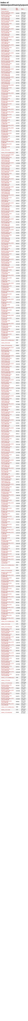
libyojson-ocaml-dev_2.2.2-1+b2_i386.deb (7, 404)
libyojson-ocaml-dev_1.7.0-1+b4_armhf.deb (7, 653)
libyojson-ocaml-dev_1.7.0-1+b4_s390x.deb (7, 669)
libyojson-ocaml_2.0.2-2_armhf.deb (6, 605)
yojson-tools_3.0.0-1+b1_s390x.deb (5, 177)
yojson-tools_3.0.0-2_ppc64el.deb (5, 139)
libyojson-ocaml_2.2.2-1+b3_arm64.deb (6, 262)
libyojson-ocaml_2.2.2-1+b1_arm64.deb (6, 439)
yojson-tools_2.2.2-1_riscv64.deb (5, 506)
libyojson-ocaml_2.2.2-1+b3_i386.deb (6, 198)
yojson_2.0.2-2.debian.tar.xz (7, 621)
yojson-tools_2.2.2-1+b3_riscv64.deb (5, 169)
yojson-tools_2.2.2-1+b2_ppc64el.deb (5, 361)
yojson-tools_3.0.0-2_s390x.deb (5, 123)
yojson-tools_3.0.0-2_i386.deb (5, 147)
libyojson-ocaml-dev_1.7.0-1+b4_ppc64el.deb (7, 664)
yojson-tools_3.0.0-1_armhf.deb (5, 297)
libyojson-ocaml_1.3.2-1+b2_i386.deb (6, 701)
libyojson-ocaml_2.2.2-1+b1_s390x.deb (6, 423)
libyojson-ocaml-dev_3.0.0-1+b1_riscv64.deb (7, 155)
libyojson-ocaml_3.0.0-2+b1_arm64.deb (6, 32)
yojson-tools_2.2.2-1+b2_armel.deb (5, 393)
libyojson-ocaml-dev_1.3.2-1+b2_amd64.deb (7, 691)
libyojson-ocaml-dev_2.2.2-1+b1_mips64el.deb (7, 476)
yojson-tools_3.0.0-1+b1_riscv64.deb (5, 160)
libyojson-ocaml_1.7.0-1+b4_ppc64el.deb (6, 661)
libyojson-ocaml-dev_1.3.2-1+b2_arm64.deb (7, 699)
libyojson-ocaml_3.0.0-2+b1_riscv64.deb (6, 16)
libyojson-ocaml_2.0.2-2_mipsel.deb (6, 589)
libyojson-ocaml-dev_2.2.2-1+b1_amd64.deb (7, 460)
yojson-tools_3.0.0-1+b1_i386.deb (5, 249)
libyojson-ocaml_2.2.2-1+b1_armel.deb (6, 431)
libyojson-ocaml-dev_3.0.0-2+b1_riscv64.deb (7, 13)
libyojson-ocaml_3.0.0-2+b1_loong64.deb (6, 80)
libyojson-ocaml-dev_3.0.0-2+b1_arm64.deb (7, 29)
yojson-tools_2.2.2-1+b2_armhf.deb (5, 385)
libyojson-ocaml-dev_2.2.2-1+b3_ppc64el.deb (7, 227)
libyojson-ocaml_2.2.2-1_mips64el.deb (6, 493)
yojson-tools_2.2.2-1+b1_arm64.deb (5, 442)
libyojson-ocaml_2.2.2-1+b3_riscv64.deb (6, 166)
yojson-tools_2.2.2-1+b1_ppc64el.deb (5, 450)
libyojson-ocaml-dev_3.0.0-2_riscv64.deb (7, 93)
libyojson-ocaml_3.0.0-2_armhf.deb (6, 115)
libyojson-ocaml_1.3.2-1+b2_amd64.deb (6, 693)
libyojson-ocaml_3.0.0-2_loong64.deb (6, 88)
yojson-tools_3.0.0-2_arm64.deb (5, 107)
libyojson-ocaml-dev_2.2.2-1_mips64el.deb (7, 495)
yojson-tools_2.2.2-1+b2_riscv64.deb (5, 369)
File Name (3, 9)
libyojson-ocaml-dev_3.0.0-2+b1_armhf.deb (7, 21)
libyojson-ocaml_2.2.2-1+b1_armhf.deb (6, 455)
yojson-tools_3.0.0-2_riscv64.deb (5, 99)
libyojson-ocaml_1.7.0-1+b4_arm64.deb (6, 675)
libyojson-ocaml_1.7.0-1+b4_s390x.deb (6, 667)
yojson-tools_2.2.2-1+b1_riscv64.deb (5, 490)
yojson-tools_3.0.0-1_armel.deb (5, 321)
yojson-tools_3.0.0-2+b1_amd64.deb (5, 59)
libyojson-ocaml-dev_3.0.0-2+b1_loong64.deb (7, 77)
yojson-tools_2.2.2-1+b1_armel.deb (5, 434)
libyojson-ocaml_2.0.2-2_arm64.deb (6, 594)
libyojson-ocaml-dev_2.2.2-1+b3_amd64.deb (7, 203)
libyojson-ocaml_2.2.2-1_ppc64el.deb (6, 541)
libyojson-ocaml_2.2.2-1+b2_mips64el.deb (6, 375)
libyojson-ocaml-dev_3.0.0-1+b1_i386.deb (7, 243)
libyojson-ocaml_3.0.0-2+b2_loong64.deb (6, 64)
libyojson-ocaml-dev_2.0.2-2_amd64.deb (7, 613)
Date (22, 9)
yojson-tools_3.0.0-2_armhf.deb (5, 120)
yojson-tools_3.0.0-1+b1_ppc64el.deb (5, 193)
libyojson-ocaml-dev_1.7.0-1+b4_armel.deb (7, 656)
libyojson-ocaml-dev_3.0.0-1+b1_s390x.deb (7, 171)
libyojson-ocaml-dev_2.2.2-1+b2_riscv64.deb (7, 364)
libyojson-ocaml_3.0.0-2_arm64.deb (6, 104)
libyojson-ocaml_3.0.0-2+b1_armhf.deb (6, 24)
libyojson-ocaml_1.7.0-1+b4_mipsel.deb (6, 629)
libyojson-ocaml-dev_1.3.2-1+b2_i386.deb (7, 704)
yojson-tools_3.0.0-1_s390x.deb (5, 281)
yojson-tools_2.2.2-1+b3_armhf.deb (5, 257)
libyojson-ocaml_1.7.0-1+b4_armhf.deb (6, 651)
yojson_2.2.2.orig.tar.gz (6, 570)
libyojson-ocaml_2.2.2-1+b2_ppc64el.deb (6, 359)
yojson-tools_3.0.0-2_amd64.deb (5, 136)
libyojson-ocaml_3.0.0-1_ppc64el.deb (6, 327)
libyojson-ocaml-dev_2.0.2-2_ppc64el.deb (7, 586)
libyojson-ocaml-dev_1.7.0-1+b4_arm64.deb (7, 672)
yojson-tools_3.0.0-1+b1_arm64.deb (5, 217)
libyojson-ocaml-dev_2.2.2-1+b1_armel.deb (7, 428)
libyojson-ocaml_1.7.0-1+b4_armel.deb (6, 659)
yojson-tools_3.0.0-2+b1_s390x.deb (5, 51)
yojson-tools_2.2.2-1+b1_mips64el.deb (5, 482)
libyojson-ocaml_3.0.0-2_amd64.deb (6, 131)
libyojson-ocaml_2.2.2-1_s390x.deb (6, 509)
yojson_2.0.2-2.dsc (5, 624)
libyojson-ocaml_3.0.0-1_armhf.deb (6, 294)
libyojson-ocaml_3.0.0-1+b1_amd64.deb (6, 222)
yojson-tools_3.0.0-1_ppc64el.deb (5, 329)
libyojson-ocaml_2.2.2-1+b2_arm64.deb (6, 399)
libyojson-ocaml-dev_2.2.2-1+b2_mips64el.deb (7, 372)
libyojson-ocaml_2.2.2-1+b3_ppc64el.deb (6, 233)
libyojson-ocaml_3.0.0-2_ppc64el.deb (6, 134)
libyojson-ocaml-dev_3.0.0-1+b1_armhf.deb (7, 230)
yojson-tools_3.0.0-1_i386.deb (5, 305)
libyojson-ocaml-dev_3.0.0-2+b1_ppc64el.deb (7, 69)
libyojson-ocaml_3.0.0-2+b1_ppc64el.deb (6, 72)
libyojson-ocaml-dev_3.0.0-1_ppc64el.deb (7, 324)
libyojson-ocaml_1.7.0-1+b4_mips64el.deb (6, 634)
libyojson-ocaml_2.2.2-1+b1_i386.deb (6, 471)
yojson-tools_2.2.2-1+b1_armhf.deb (5, 458)
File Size (17, 9)
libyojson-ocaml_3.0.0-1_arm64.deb (6, 310)
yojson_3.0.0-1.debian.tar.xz (7, 340)
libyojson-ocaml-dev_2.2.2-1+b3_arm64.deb (7, 260)
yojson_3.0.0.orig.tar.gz (6, 345)
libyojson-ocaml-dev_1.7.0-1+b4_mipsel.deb (7, 632)
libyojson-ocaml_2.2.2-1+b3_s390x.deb (6, 182)
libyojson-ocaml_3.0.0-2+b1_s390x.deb (6, 48)
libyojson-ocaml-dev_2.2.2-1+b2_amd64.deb (7, 412)
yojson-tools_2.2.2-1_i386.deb (5, 538)
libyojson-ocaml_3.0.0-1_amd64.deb (6, 335)
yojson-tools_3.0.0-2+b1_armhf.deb (5, 27)
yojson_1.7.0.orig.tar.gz (6, 682)
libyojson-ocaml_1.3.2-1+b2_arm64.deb (6, 696)
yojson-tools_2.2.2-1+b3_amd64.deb (5, 209)
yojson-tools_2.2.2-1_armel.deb (5, 522)
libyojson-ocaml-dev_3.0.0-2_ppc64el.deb (7, 128)
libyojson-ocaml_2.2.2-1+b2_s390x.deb (6, 351)
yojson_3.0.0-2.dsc (5, 149)
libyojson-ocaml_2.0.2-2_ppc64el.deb (6, 584)
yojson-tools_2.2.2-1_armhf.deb (5, 535)
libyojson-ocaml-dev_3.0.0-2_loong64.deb (7, 85)
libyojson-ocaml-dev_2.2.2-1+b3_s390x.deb (7, 179)
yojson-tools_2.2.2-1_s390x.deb (5, 514)
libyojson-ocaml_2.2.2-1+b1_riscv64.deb (6, 487)
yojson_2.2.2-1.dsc (5, 567)
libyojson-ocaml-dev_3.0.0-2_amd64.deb (7, 126)
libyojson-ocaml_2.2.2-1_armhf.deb (6, 525)
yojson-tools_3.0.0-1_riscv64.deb (5, 273)
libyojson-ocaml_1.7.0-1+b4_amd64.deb (6, 648)
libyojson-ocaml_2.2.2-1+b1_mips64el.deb (6, 479)
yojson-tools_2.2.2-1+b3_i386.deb (5, 201)
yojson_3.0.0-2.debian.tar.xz (7, 152)
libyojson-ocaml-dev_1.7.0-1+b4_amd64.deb (7, 645)
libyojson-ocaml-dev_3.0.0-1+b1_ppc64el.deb (7, 187)
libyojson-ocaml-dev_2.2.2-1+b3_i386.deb (7, 195)
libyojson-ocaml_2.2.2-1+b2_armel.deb (6, 391)
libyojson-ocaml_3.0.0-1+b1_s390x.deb (6, 174)
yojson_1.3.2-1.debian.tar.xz (7, 707)
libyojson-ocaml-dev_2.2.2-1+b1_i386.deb (7, 468)
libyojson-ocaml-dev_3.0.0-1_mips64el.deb (7, 284)
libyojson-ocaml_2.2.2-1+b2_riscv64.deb (6, 367)
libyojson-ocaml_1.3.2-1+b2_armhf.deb (6, 685)
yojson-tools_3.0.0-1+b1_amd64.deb (5, 225)
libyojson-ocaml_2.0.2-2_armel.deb (6, 600)
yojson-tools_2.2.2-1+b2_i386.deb (5, 410)
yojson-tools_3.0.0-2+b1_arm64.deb (5, 35)
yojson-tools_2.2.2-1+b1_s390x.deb (5, 426)
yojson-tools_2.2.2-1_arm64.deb (5, 562)
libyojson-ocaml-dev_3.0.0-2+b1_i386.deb (7, 37)
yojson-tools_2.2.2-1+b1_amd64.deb (5, 466)
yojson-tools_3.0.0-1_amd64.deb (5, 337)
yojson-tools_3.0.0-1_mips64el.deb (5, 289)
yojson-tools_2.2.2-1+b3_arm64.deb (5, 265)
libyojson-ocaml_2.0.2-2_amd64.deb (6, 610)
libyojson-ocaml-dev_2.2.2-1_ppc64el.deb (7, 543)
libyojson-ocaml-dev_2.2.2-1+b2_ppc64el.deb (7, 356)
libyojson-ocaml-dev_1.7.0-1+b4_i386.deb (7, 643)
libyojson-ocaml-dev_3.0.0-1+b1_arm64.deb (7, 211)
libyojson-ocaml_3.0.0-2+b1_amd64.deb (6, 56)
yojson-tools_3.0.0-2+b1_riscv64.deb (5, 18)
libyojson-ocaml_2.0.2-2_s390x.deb (6, 573)
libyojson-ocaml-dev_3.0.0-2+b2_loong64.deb (7, 61)
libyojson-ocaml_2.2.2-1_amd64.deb (6, 552)
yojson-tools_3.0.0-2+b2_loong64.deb (5, 67)
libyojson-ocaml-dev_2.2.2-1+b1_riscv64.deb (7, 485)
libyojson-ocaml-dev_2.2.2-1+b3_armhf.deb (7, 252)
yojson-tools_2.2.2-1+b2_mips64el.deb (5, 377)
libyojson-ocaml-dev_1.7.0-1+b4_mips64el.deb (7, 637)
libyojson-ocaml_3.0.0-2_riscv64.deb (6, 96)
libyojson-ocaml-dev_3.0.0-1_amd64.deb (7, 332)
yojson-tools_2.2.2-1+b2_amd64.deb (5, 418)
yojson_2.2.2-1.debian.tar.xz (7, 565)
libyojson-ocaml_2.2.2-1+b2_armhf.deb (6, 383)
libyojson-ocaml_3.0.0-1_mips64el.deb (6, 286)
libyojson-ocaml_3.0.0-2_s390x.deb (6, 118)
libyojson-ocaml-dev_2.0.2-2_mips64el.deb (7, 581)
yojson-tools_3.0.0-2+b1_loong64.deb (5, 83)
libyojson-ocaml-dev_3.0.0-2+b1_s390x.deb (7, 45)
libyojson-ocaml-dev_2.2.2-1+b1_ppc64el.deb (7, 444)
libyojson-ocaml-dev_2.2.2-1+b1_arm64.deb (7, 436)
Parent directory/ (5, 11)
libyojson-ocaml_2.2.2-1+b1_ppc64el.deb (6, 447)
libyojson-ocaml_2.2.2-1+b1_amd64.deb (6, 463)
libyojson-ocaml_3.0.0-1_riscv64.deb (6, 270)
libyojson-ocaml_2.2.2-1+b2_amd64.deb (6, 415)
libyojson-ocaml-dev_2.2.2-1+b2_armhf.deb (7, 380)
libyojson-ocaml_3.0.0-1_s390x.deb (6, 278)
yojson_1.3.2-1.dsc (5, 709)
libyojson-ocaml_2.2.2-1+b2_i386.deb (6, 407)
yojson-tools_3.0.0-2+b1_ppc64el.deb (5, 75)
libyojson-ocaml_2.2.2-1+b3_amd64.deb (6, 206)
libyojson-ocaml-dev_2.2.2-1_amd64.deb (7, 557)
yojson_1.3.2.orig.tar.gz (6, 712)
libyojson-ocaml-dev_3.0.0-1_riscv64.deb (7, 268)
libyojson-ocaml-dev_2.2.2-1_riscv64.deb (7, 503)
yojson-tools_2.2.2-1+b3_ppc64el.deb (5, 238)
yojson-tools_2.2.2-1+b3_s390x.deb (5, 185)
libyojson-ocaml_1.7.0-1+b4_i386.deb (6, 640)
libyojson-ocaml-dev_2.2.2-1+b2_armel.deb (7, 388)
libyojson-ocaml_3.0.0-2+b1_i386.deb (6, 40)
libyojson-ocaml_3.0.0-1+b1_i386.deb (6, 246)
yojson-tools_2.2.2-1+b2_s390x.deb (5, 353)
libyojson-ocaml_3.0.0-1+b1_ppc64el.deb (6, 190)
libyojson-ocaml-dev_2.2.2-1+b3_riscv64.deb (7, 163)
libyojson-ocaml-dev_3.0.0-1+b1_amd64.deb (7, 219)
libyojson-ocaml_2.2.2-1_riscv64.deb (6, 501)
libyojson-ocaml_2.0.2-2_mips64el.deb (6, 578)
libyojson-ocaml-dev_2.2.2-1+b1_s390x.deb (7, 420)
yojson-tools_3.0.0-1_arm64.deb (5, 313)
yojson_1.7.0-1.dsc (5, 680)
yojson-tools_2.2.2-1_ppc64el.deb (5, 546)
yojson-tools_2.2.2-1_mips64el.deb (5, 498)
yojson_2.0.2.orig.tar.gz (6, 626)
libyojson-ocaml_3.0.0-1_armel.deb (6, 318)
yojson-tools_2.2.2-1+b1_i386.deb (5, 474)
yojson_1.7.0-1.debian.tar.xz (7, 677)
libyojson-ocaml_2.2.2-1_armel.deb (6, 517)
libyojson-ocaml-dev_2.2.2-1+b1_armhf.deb (7, 452)
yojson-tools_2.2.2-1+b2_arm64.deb (5, 402)
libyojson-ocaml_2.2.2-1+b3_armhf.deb (6, 254)
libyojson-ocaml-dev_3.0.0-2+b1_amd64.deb (7, 53)
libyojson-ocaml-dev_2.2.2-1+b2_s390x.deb (7, 348)
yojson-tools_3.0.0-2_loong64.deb (5, 91)
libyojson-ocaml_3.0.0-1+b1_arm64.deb (6, 214)
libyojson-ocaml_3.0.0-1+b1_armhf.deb (6, 235)
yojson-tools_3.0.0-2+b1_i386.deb (5, 43)
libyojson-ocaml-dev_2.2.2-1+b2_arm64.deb (7, 396)
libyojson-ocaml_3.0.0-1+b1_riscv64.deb (6, 158)
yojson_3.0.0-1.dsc (5, 342)
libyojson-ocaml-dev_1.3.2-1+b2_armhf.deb (7, 688)
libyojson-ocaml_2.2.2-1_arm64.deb (6, 554)
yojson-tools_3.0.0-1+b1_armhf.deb (5, 241)
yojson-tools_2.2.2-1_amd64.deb (5, 549)
